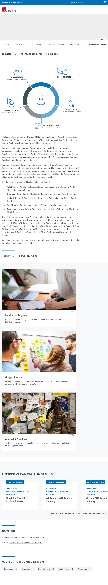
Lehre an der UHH (38, 547)
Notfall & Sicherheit (94, 551)
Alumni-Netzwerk (70, 558)
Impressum (56, 508)
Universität (67, 543)
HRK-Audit (94, 570)
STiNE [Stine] (83, 2)
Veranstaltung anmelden (62, 432)
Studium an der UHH (11, 543)
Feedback (44, 508)
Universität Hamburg (12, 2)
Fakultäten (67, 554)
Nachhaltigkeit (68, 551)
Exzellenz (66, 547)
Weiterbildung (8, 551)
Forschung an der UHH (40, 543)
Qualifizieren (64, 487)
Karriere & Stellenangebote (42, 554)
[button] (94, 2)
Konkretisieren (44, 487)
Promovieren (35, 551)
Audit (86, 569)
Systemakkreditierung (103, 569)
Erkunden (26, 487)
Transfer (33, 558)
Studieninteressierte (11, 547)
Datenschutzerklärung (71, 508)
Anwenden (82, 487)
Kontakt (89, 543)
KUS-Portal (75, 2)
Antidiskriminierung (95, 554)
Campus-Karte (92, 547)
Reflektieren (9, 487)
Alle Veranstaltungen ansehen (92, 432)
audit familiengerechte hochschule (79, 571)
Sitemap (101, 508)
